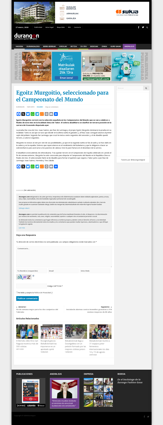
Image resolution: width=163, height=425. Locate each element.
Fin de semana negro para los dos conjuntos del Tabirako (40, 309)
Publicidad (38, 27)
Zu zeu (83, 47)
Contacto (77, 27)
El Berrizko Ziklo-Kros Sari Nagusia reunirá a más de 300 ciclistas (27, 343)
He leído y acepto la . (35, 292)
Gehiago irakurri (24, 208)
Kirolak (63, 47)
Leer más (22, 228)
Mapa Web (61, 27)
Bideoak (94, 47)
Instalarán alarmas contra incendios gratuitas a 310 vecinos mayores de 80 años (88, 309)
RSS (69, 27)
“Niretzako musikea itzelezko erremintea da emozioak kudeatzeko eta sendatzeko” (64, 403)
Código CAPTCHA (54, 286)
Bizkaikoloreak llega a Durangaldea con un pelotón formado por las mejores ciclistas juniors (75, 345)
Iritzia (74, 47)
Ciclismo (40, 107)
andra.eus (129, 47)
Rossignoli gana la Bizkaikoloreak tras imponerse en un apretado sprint (49, 345)
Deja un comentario (51, 107)
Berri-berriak (49, 47)
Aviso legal (50, 27)
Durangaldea (33, 47)
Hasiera (19, 47)
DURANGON (20, 107)
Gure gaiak (116, 47)
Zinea (104, 47)
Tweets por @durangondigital (133, 160)
